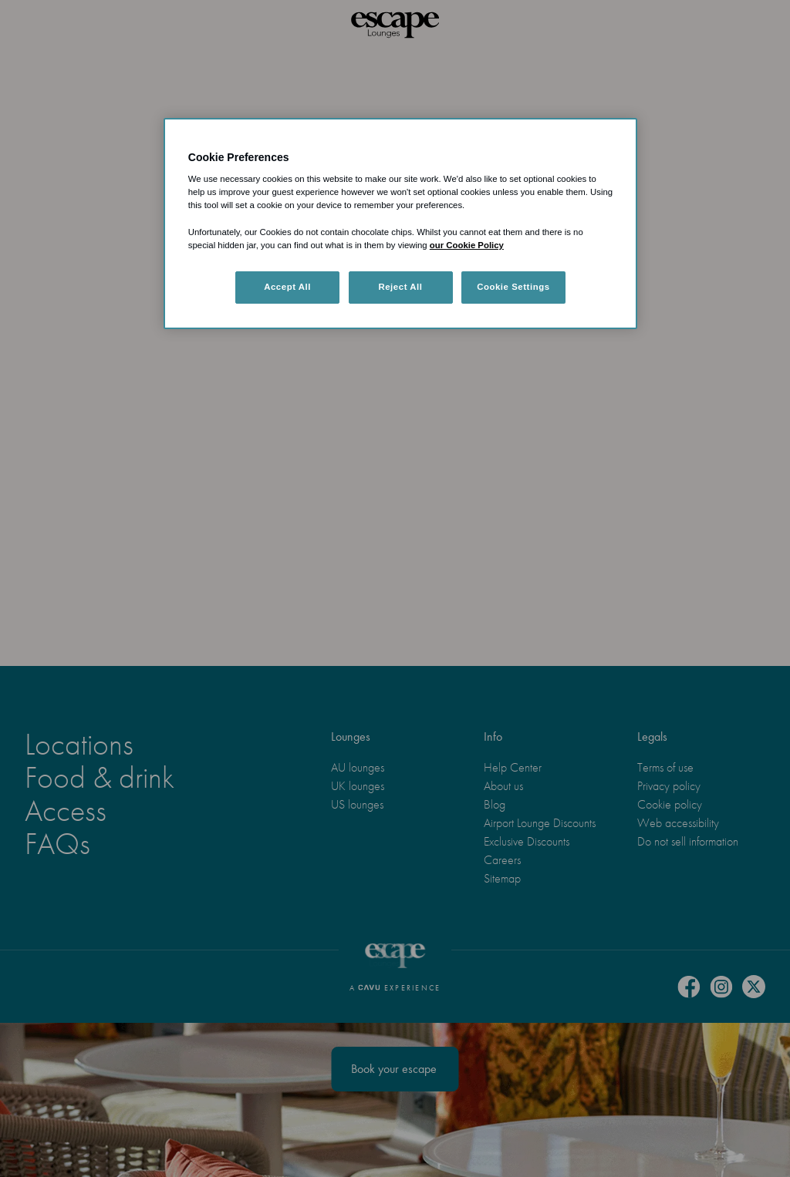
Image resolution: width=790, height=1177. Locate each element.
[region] (400, 223)
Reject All (400, 286)
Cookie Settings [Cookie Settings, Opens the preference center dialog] (513, 286)
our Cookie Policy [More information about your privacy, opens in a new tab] (467, 245)
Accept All (287, 286)
